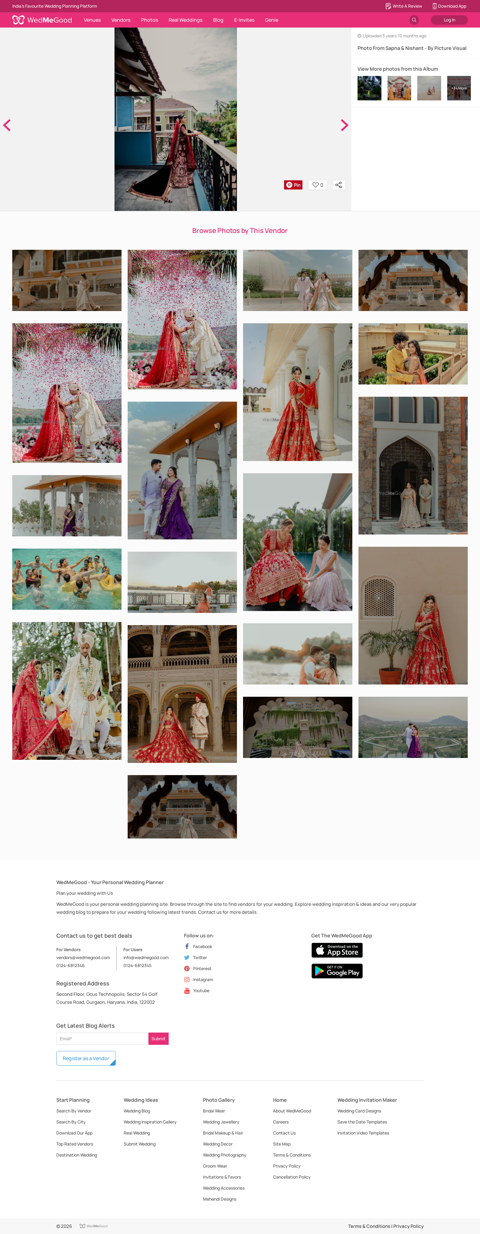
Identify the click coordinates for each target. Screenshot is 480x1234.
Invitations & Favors (222, 1177)
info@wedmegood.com (146, 957)
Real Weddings (185, 20)
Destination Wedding (76, 1155)
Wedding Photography (224, 1155)
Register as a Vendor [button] (86, 1058)
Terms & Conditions (292, 1155)
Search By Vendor (73, 1111)
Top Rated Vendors (74, 1144)
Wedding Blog (137, 1111)
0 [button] (318, 185)
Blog (218, 20)
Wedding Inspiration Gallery (150, 1122)
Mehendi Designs (219, 1199)
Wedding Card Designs (359, 1111)
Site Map (282, 1144)
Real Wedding (137, 1133)
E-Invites (244, 20)
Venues (92, 20)
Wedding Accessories (224, 1188)
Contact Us (284, 1133)
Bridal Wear (214, 1111)
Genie (271, 20)
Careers (281, 1122)
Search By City (71, 1122)
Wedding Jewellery (221, 1122)
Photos (149, 20)
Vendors (120, 20)
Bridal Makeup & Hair (223, 1133)
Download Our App (74, 1133)
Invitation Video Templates (363, 1133)
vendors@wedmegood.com (83, 957)
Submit (159, 1038)
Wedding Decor (218, 1144)
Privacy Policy (287, 1166)
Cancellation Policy (292, 1177)
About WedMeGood (292, 1111)
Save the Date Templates (362, 1122)
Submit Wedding (140, 1144)
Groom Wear (215, 1166)
